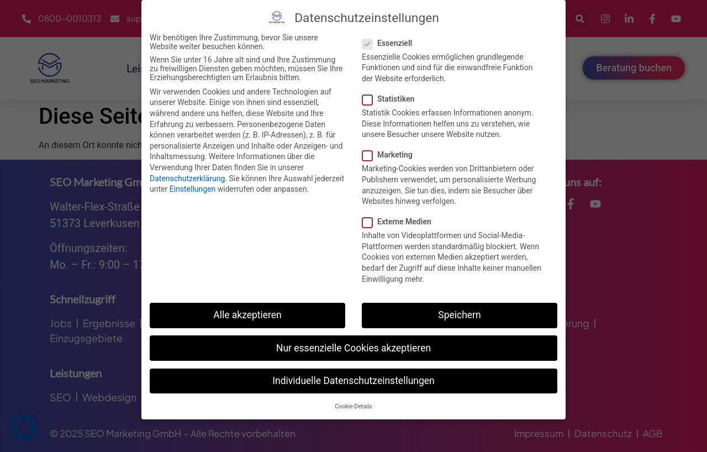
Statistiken (391, 98)
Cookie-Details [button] (353, 405)
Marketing (391, 154)
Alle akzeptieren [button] (247, 314)
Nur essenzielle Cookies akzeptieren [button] (353, 347)
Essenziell (390, 42)
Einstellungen (193, 188)
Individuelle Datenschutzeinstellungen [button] (353, 380)
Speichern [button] (459, 314)
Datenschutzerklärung (187, 177)
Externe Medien (400, 221)
